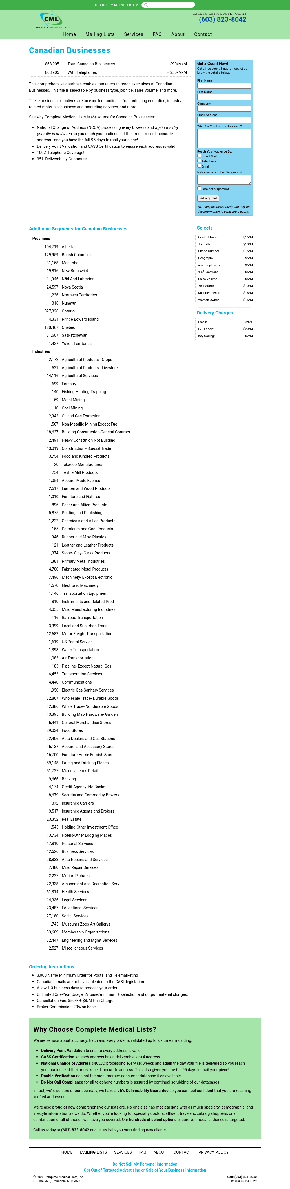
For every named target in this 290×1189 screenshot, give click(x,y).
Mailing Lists (100, 34)
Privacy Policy (213, 1152)
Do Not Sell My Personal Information (145, 1164)
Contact (203, 34)
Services (133, 34)
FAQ (157, 34)
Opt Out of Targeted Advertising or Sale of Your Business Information (145, 1170)
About (178, 34)
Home (69, 34)
